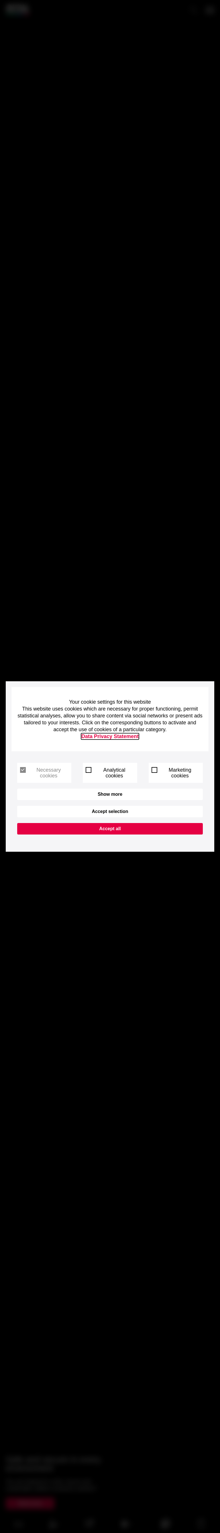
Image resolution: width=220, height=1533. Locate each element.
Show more (110, 794)
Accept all (110, 828)
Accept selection (110, 811)
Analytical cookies (105, 773)
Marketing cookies (171, 773)
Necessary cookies (40, 773)
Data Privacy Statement (110, 736)
